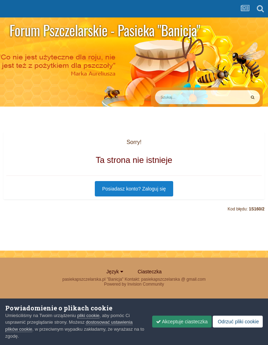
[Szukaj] (184, 97)
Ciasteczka (149, 271)
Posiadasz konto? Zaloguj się (134, 189)
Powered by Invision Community (134, 284)
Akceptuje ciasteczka (182, 321)
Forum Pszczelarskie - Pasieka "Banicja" (104, 30)
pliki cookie (88, 315)
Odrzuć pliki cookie (238, 321)
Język (114, 271)
